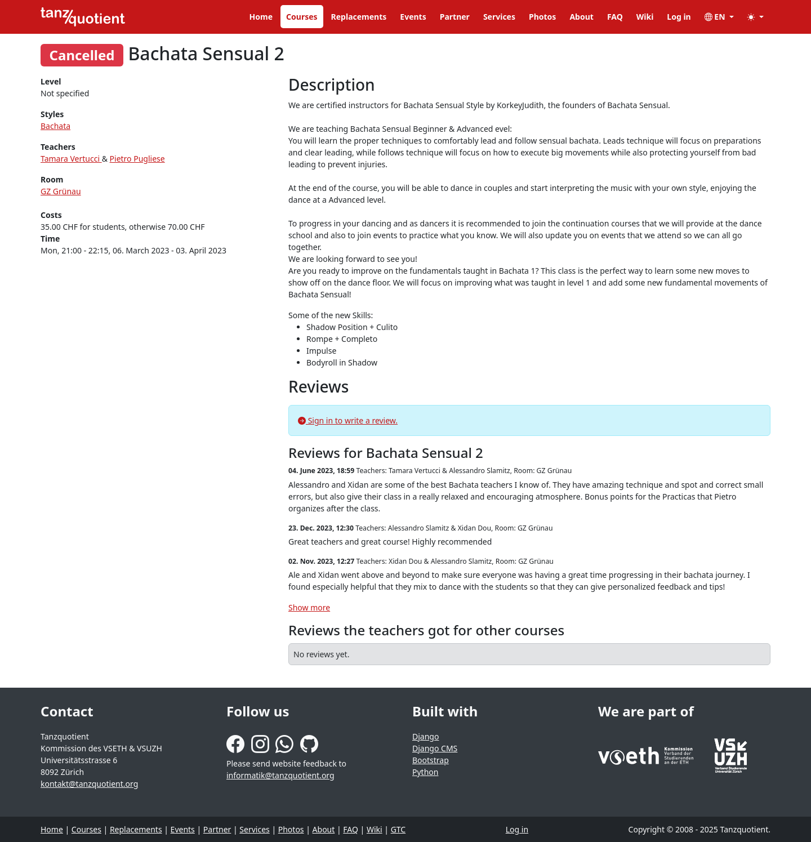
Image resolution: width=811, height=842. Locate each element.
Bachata (55, 126)
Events (413, 16)
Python (425, 772)
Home (261, 16)
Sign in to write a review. (348, 420)
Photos (542, 16)
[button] (755, 16)
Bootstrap (430, 760)
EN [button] (716, 16)
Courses (302, 16)
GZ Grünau (61, 191)
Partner (455, 16)
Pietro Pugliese (137, 158)
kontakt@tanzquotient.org (89, 783)
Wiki (645, 16)
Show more (309, 607)
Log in (678, 16)
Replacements (359, 16)
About (581, 16)
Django (425, 736)
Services (499, 16)
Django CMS (434, 748)
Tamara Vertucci (71, 158)
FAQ (615, 16)
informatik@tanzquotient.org (280, 775)
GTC (398, 829)
